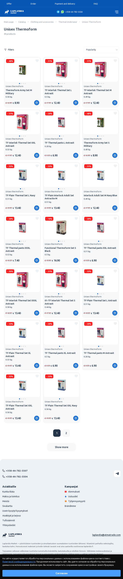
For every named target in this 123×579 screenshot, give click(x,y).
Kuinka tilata (8, 491)
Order (33, 4)
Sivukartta (7, 506)
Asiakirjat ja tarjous (11, 515)
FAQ (96, 4)
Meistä (5, 501)
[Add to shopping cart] (36, 102)
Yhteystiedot (8, 525)
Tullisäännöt (8, 520)
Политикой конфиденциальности (18, 561)
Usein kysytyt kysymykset (15, 511)
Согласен (62, 573)
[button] (19, 83)
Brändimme (70, 506)
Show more (61, 447)
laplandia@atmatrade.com (106, 535)
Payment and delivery (65, 4)
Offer (9, 4)
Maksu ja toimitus (11, 496)
